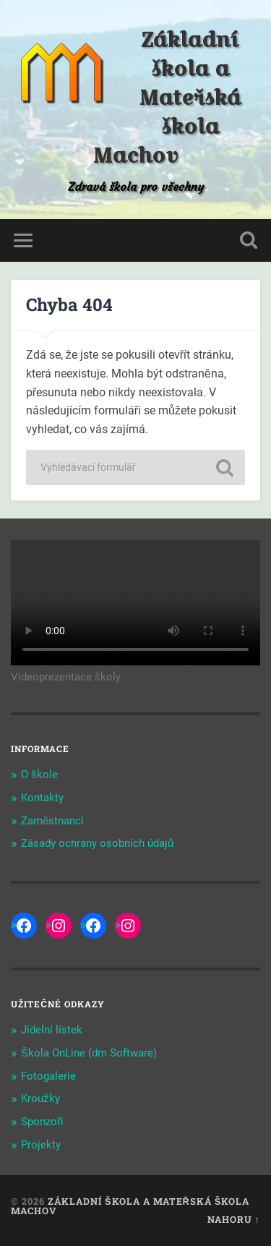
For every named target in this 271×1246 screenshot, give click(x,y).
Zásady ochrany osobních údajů (97, 843)
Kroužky (40, 1098)
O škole (39, 774)
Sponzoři (42, 1121)
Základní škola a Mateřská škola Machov (167, 97)
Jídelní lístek (51, 1029)
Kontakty (42, 797)
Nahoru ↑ (233, 1219)
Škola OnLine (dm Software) (89, 1052)
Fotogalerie (48, 1076)
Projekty (41, 1144)
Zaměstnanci (52, 820)
